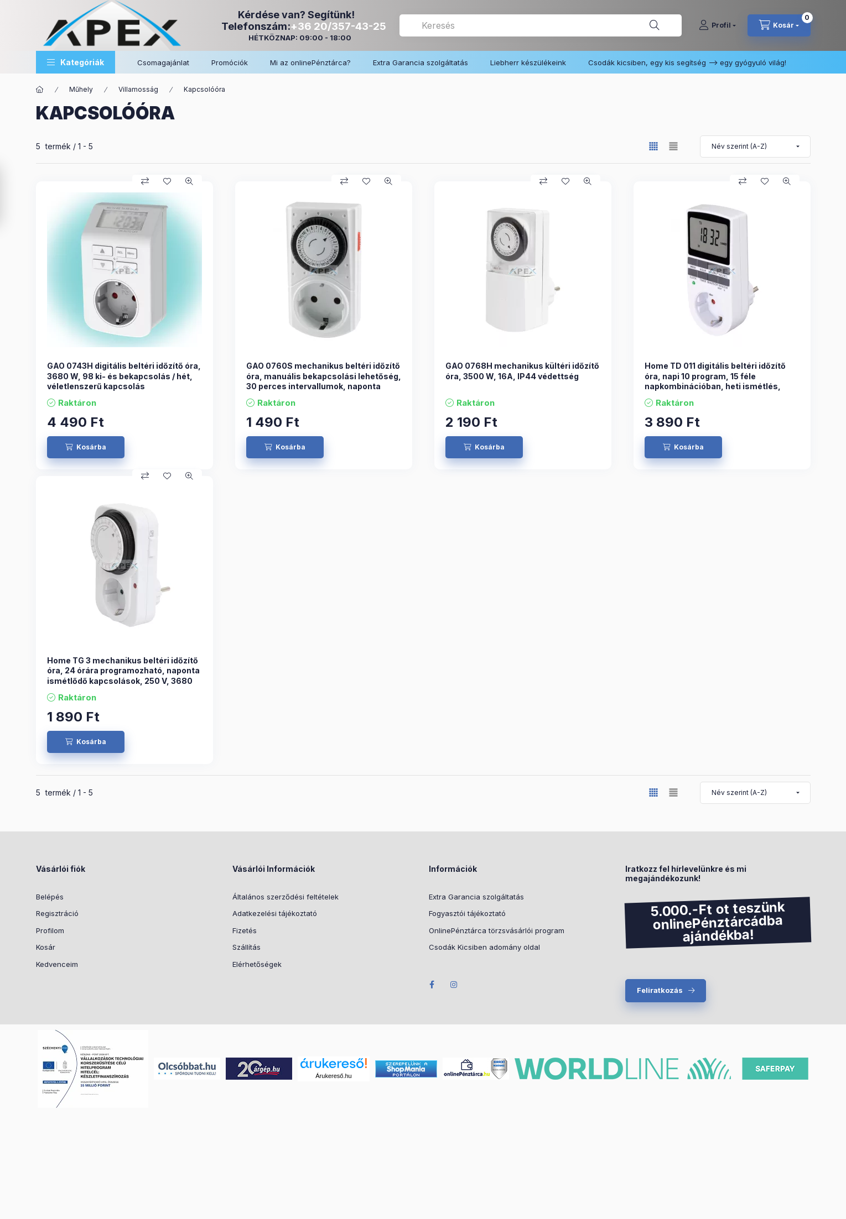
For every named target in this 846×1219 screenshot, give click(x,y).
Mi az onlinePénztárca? (310, 62)
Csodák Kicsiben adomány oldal (484, 947)
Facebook (432, 985)
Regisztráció (57, 913)
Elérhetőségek (257, 964)
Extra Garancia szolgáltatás (420, 62)
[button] (75, 62)
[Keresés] (655, 25)
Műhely (81, 89)
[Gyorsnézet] (189, 181)
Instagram (454, 985)
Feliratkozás (660, 990)
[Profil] (717, 25)
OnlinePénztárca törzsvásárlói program (496, 930)
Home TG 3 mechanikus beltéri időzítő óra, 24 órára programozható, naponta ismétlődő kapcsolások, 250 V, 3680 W (123, 675)
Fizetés (244, 930)
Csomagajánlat (163, 62)
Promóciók (229, 62)
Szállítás (246, 947)
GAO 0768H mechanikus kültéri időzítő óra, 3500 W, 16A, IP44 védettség (522, 370)
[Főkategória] (40, 90)
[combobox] (540, 25)
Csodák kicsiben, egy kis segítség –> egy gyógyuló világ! (687, 62)
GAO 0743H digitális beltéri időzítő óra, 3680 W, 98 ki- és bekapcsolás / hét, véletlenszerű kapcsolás (124, 375)
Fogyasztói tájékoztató (467, 913)
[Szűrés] (11, 196)
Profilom (50, 930)
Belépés (50, 896)
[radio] (673, 146)
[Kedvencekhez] (167, 181)
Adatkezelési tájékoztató (274, 913)
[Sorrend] (755, 146)
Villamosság (138, 89)
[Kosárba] (85, 447)
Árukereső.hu (333, 1075)
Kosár (45, 947)
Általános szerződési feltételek (285, 896)
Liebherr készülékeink (528, 62)
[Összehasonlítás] (145, 181)
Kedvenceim (57, 964)
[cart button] (779, 25)
